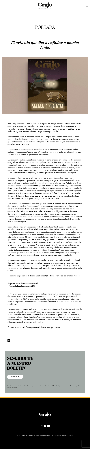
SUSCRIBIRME (15, 377)
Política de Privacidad (56, 435)
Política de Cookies (68, 435)
